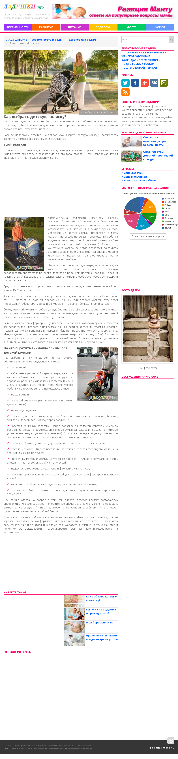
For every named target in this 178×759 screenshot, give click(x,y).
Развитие (46, 27)
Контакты (168, 747)
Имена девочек (132, 173)
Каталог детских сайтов (138, 180)
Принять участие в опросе (148, 236)
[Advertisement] (59, 187)
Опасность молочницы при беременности (154, 141)
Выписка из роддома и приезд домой (101, 611)
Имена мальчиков (134, 176)
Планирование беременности (143, 52)
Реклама (155, 747)
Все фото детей (148, 368)
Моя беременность (99, 622)
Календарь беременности (140, 60)
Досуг (131, 27)
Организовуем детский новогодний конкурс (158, 155)
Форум (160, 27)
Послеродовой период (139, 67)
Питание (74, 27)
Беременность (18, 27)
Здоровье (103, 27)
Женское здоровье (135, 56)
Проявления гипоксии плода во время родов (102, 637)
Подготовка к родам (138, 64)
